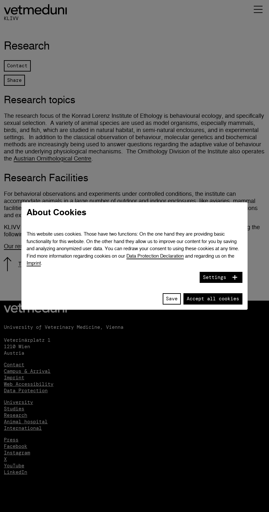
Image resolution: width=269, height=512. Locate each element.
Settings (214, 277)
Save (172, 298)
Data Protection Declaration (155, 256)
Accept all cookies (213, 298)
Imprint (34, 263)
